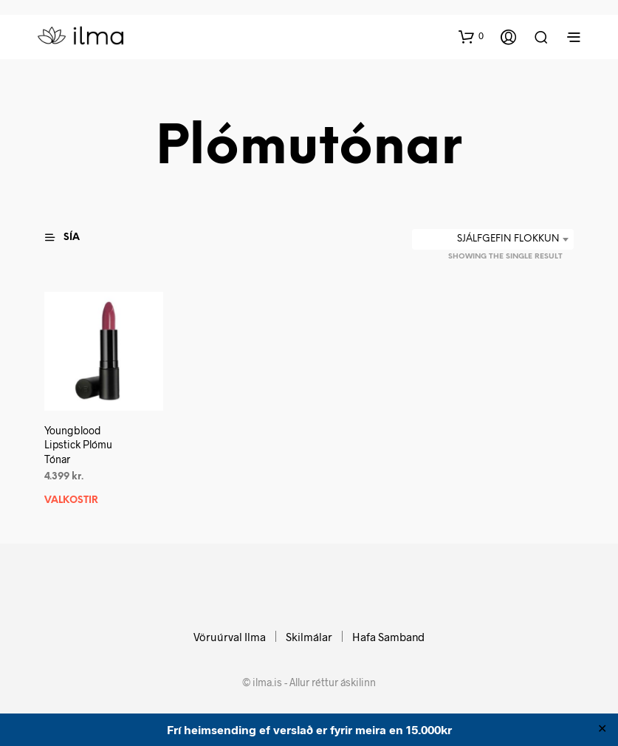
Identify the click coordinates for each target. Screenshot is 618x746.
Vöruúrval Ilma (229, 636)
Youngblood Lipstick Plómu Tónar (78, 444)
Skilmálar (309, 636)
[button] (471, 36)
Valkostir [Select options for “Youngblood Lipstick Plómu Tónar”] (71, 499)
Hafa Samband (388, 636)
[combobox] (493, 239)
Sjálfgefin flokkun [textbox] (508, 239)
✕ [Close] (602, 730)
